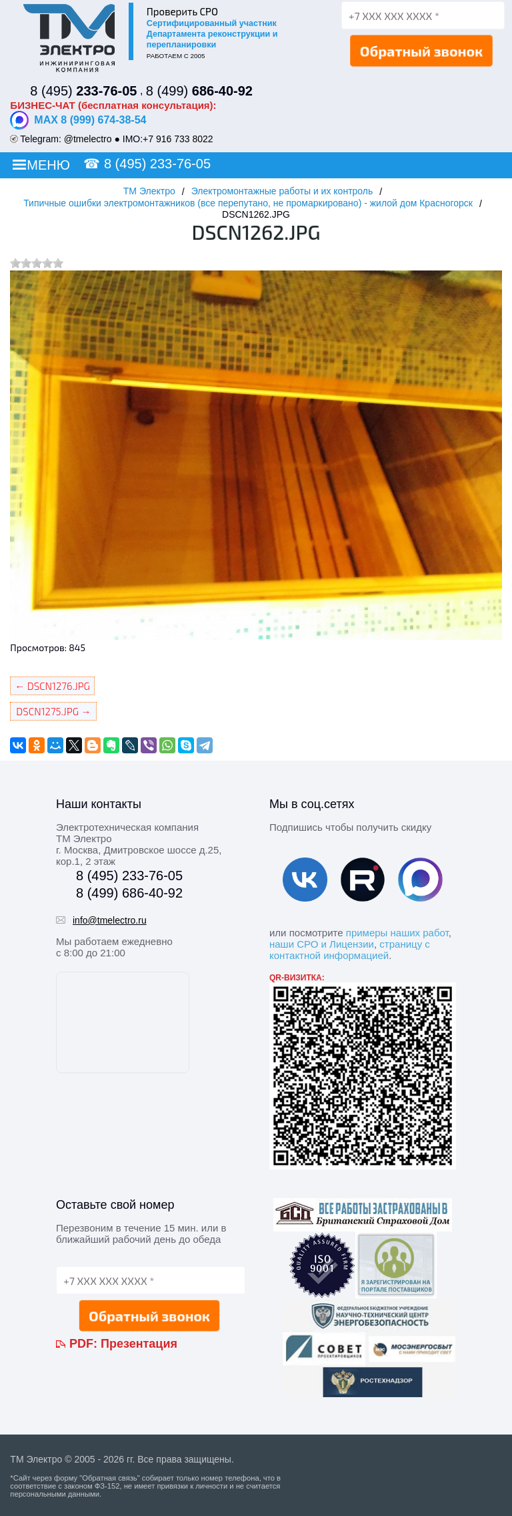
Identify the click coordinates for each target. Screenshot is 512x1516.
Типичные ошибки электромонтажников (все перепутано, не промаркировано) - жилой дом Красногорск (248, 203)
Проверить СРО (182, 11)
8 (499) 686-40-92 (129, 893)
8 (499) (199, 90)
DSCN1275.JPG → (53, 711)
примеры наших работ (397, 932)
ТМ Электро (149, 191)
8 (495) (83, 90)
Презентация (139, 1343)
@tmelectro (88, 139)
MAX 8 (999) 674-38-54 (78, 120)
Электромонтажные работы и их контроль (282, 191)
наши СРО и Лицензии (321, 944)
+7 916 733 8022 (178, 139)
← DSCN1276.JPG (52, 686)
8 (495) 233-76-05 (157, 163)
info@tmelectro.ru (110, 920)
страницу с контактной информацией (349, 949)
